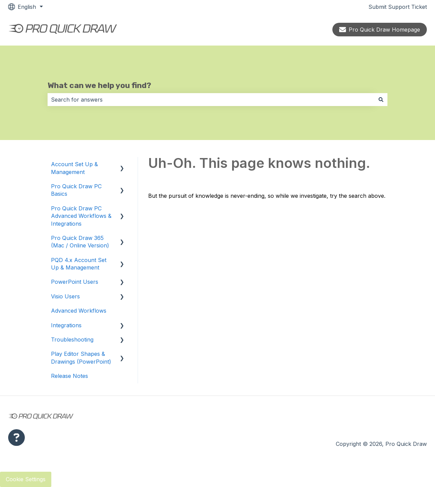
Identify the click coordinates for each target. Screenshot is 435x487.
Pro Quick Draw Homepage (379, 29)
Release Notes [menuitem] (69, 375)
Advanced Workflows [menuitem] (78, 310)
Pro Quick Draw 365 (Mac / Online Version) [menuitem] (80, 241)
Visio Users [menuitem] (65, 296)
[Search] (381, 99)
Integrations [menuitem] (66, 325)
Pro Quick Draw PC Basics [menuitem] (76, 190)
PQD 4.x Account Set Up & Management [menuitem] (78, 264)
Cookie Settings (26, 479)
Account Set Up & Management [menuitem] (74, 168)
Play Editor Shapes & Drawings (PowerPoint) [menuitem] (81, 357)
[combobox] (211, 99)
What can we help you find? (99, 85)
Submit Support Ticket (397, 6)
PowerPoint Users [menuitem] (74, 281)
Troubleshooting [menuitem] (72, 339)
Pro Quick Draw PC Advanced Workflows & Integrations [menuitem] (81, 216)
